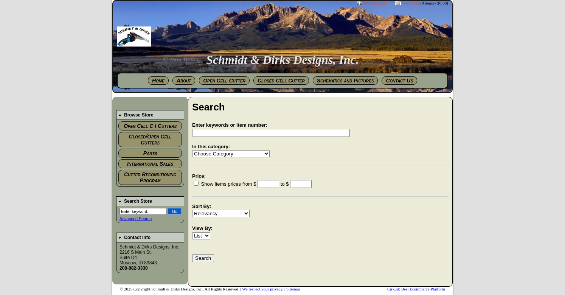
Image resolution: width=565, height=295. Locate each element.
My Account (374, 3)
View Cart (410, 3)
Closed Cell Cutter (281, 81)
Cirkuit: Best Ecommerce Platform (416, 289)
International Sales (150, 164)
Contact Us (399, 81)
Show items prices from (223, 184)
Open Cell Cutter (224, 81)
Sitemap (293, 289)
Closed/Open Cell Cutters (150, 140)
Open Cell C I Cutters (150, 126)
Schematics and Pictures (345, 81)
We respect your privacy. (262, 289)
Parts (150, 153)
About (184, 81)
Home (158, 81)
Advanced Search (136, 218)
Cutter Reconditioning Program (150, 177)
